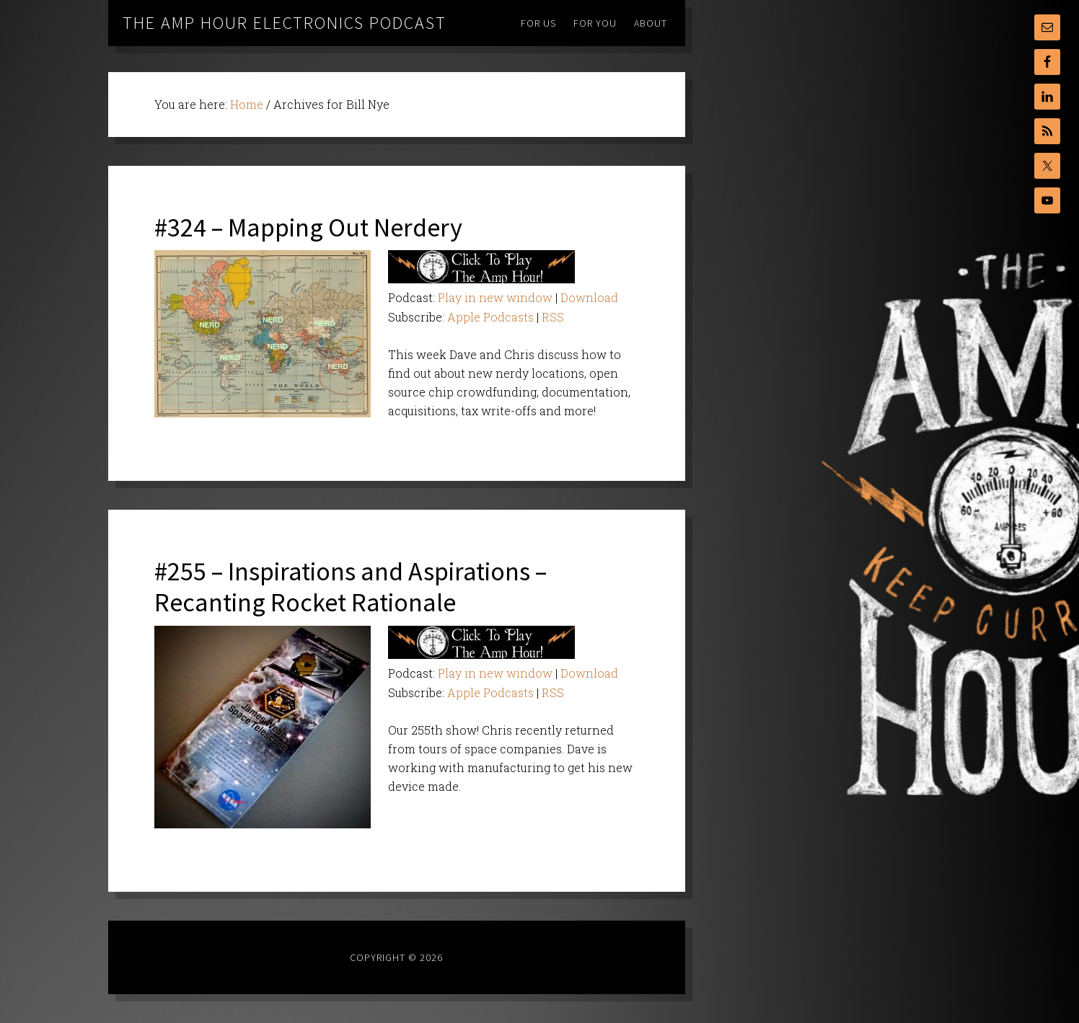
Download (589, 297)
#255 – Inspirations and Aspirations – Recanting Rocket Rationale (350, 587)
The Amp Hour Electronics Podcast (284, 23)
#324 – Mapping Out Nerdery (308, 227)
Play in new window (495, 297)
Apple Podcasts (490, 316)
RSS (553, 316)
